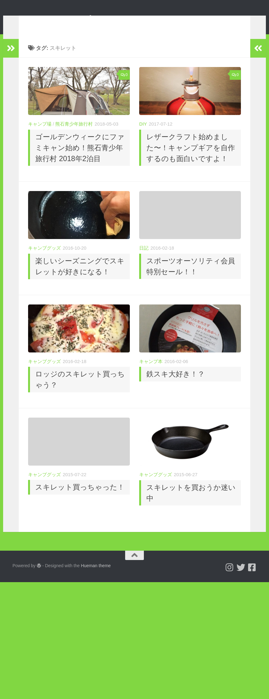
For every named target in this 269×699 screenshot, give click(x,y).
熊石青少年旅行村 (74, 133)
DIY (143, 133)
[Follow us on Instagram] (229, 576)
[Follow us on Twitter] (241, 576)
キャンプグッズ (44, 257)
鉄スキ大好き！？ (175, 383)
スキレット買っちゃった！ (80, 496)
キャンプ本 (151, 370)
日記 (144, 257)
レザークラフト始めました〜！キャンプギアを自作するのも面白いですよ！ (190, 157)
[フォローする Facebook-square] (252, 576)
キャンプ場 (39, 133)
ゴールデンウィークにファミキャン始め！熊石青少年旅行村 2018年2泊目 (80, 157)
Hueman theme (96, 574)
